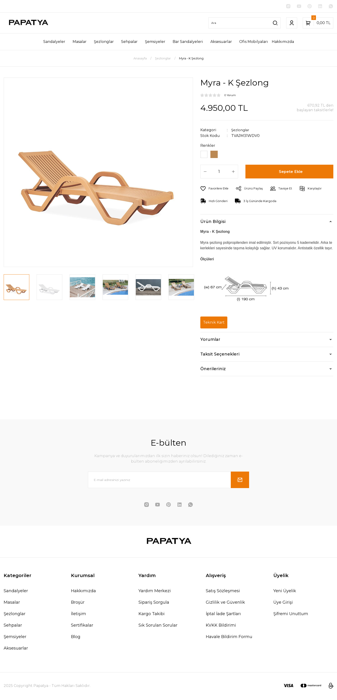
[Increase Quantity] (233, 172)
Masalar (12, 603)
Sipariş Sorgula (154, 603)
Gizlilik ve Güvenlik (225, 603)
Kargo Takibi (152, 614)
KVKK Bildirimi (221, 626)
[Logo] (28, 23)
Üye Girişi (283, 603)
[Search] (244, 23)
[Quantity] (219, 172)
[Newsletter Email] (168, 480)
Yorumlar (210, 340)
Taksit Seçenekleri (219, 355)
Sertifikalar (82, 626)
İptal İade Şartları (223, 614)
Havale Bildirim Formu (229, 637)
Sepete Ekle (291, 172)
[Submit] (240, 480)
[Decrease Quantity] (205, 172)
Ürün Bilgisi (213, 222)
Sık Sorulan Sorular (158, 626)
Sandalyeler (16, 591)
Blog (75, 637)
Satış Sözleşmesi (223, 591)
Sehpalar (13, 626)
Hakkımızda (83, 591)
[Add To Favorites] (215, 189)
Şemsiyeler (15, 637)
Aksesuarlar (16, 649)
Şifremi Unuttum (290, 614)
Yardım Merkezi (155, 591)
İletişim (78, 614)
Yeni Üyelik (284, 591)
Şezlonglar (241, 130)
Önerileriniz (213, 369)
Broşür (77, 603)
